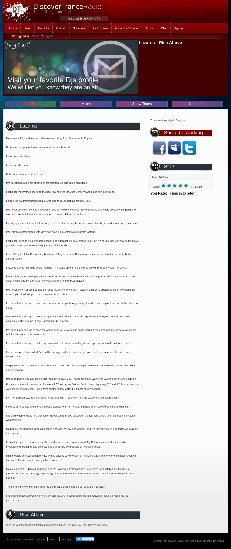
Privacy (29, 539)
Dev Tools (15, 539)
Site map (67, 539)
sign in (171, 120)
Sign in (36, 36)
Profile (30, 104)
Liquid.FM (195, 541)
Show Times (142, 104)
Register (49, 36)
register (181, 120)
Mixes (86, 104)
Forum (53, 539)
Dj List (41, 539)
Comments (197, 104)
